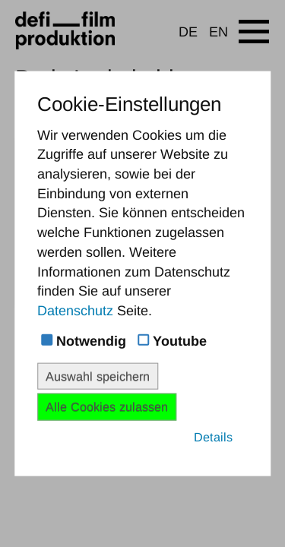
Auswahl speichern (98, 376)
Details (213, 436)
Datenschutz (75, 310)
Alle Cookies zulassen (107, 406)
